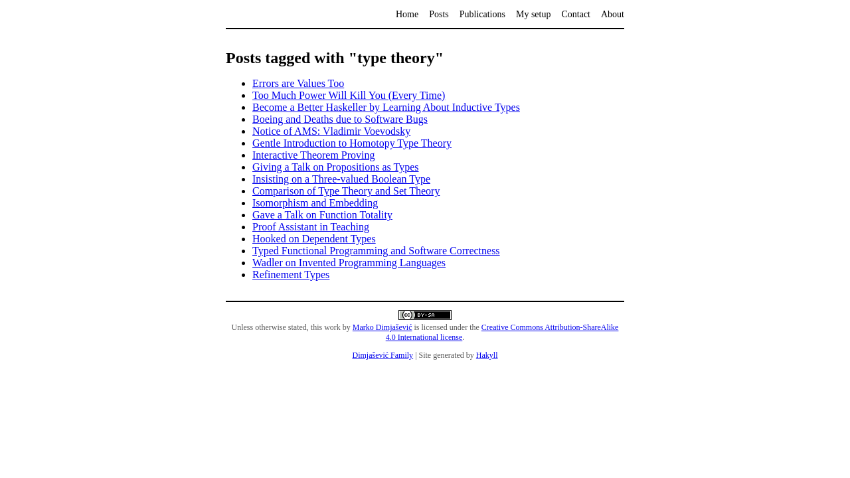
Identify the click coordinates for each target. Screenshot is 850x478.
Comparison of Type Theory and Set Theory (346, 191)
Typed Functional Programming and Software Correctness (376, 250)
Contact (575, 14)
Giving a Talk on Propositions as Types (335, 167)
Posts (439, 14)
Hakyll (487, 355)
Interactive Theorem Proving (313, 155)
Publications (482, 14)
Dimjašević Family (382, 355)
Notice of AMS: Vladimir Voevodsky (331, 131)
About (612, 14)
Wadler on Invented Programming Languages (349, 262)
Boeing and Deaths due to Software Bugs (340, 119)
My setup (533, 14)
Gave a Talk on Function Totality (322, 214)
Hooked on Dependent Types (314, 238)
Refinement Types (290, 274)
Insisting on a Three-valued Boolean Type (341, 179)
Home (407, 14)
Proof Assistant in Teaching (310, 226)
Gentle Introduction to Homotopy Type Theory (352, 143)
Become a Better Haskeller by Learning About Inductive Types (386, 107)
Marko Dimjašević (382, 327)
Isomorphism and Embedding (315, 202)
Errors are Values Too (298, 83)
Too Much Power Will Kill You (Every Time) (348, 95)
